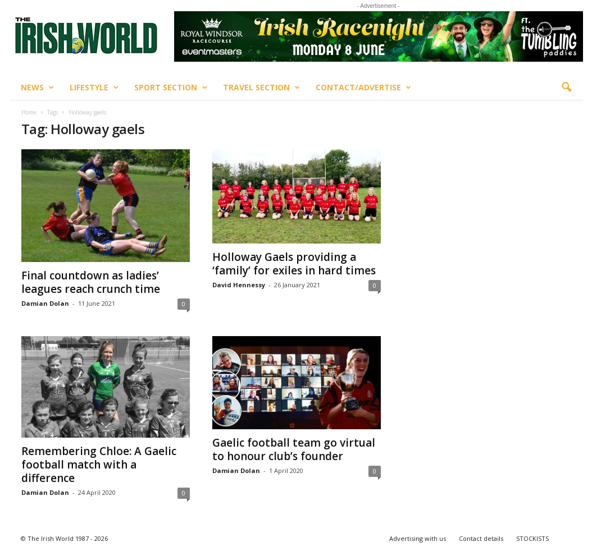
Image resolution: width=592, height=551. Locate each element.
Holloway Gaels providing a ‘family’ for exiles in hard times (294, 264)
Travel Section (261, 87)
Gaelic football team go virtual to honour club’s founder (293, 449)
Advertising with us (417, 538)
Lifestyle (94, 87)
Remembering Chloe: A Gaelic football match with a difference (98, 464)
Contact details (481, 538)
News (37, 87)
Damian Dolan (45, 303)
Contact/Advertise (363, 87)
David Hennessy (238, 285)
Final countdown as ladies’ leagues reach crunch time (90, 282)
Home (29, 112)
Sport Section (170, 87)
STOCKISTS (532, 538)
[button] (566, 87)
